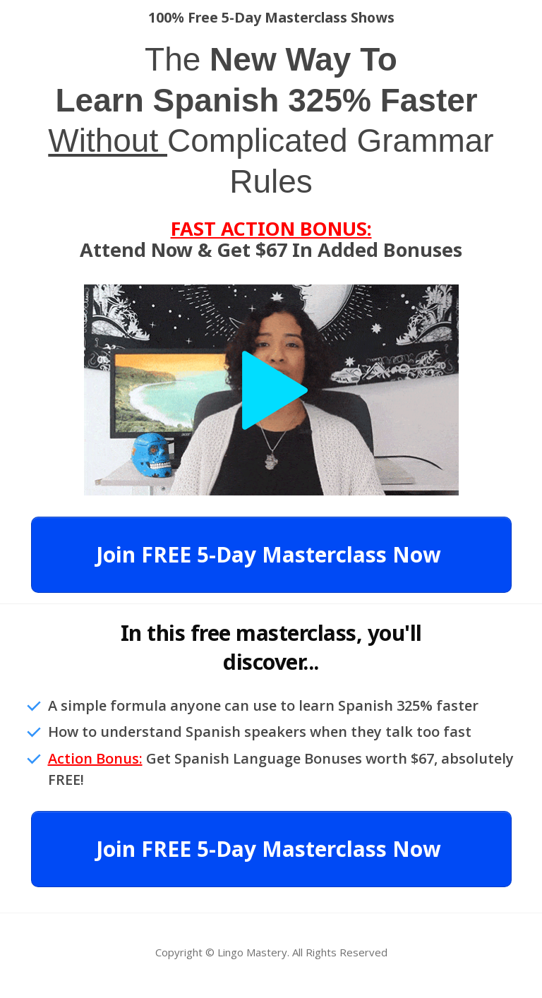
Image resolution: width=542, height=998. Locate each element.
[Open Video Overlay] (271, 389)
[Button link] (271, 555)
